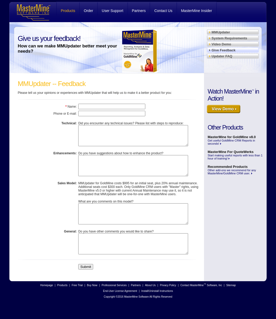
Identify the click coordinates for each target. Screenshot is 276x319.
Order (88, 11)
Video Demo (221, 44)
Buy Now (92, 300)
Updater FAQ (222, 56)
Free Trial (77, 300)
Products (68, 11)
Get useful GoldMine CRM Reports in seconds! (232, 140)
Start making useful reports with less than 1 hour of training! (235, 155)
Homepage (46, 300)
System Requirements (229, 38)
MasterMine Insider (196, 11)
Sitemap (231, 300)
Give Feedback (224, 50)
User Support (112, 11)
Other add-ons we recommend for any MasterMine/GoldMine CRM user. (232, 170)
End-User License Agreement (120, 306)
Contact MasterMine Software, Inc (201, 300)
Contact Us (163, 11)
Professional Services (114, 300)
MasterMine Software (32, 12)
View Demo (233, 110)
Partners (139, 11)
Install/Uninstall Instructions (157, 306)
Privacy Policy (168, 300)
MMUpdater (221, 32)
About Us (150, 300)
